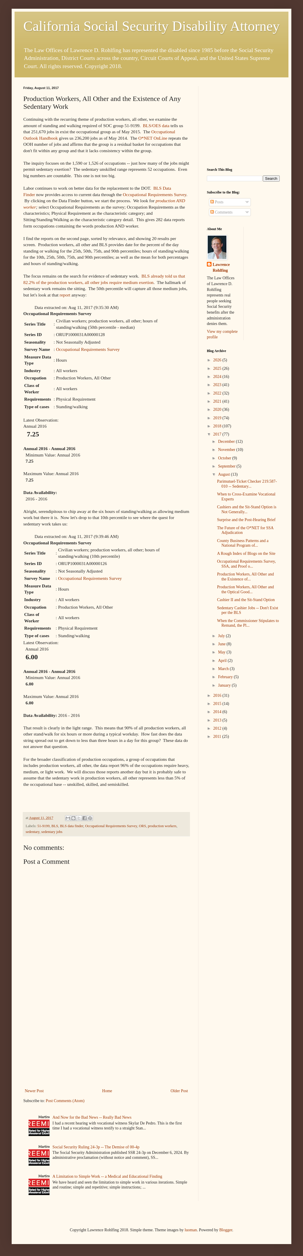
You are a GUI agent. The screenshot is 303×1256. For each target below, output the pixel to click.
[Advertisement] (106, 1039)
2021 (218, 401)
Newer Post (34, 1091)
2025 (218, 368)
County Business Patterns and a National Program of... (243, 543)
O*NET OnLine (152, 138)
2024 (218, 376)
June (222, 644)
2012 (218, 728)
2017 (218, 434)
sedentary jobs (51, 832)
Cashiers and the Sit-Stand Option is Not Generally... (246, 509)
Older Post (179, 1091)
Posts (216, 202)
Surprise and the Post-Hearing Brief (246, 520)
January (225, 685)
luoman (191, 1230)
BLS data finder (71, 826)
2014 (218, 712)
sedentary (32, 832)
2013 (218, 720)
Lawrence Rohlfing (221, 267)
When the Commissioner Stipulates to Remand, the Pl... (248, 623)
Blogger (225, 1230)
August (224, 474)
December (227, 441)
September (227, 466)
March (224, 669)
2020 (218, 409)
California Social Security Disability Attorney (151, 26)
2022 (218, 393)
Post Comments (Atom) (65, 1101)
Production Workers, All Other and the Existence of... (245, 576)
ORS (142, 826)
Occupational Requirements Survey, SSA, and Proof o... (246, 564)
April (223, 660)
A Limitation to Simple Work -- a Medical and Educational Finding (107, 1176)
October (225, 458)
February (226, 677)
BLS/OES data (156, 125)
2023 (218, 385)
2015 (218, 703)
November (227, 449)
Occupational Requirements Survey (154, 194)
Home (107, 1091)
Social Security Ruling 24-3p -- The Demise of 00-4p (95, 1147)
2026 (218, 360)
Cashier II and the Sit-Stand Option (246, 600)
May (222, 652)
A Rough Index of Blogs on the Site (246, 553)
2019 (218, 418)
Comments (221, 212)
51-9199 (43, 826)
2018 (218, 426)
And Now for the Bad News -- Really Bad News (91, 1117)
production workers (162, 826)
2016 (218, 695)
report (65, 294)
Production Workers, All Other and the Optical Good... (245, 589)
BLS (55, 826)
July (222, 636)
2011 (217, 736)
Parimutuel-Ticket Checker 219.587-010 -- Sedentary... (247, 483)
